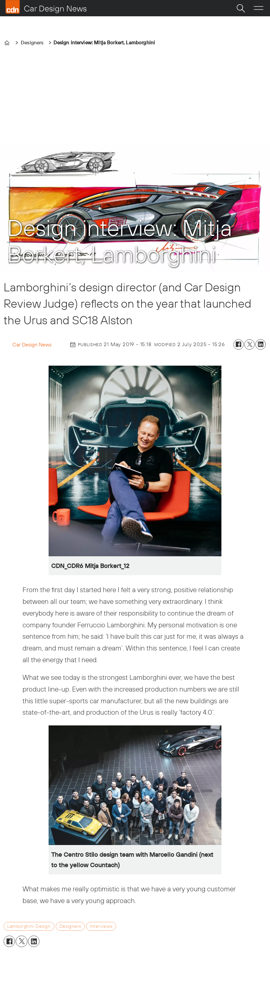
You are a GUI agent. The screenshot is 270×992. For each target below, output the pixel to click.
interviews (101, 926)
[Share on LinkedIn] (260, 344)
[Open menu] (258, 8)
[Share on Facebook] (238, 344)
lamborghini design (29, 926)
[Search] (240, 8)
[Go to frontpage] (46, 7)
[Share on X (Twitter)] (249, 344)
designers (70, 926)
